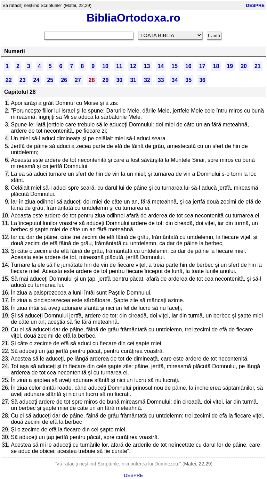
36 (202, 80)
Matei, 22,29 (197, 463)
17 (202, 66)
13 (147, 66)
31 (133, 80)
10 (105, 66)
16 (188, 66)
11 (119, 66)
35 (188, 80)
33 (161, 80)
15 (174, 66)
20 (244, 66)
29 (106, 80)
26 (64, 80)
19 (230, 66)
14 (160, 66)
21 (257, 66)
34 (175, 80)
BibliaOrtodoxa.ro (133, 17)
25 (50, 80)
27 (78, 80)
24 (36, 80)
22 (9, 80)
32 (147, 80)
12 (133, 66)
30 (119, 80)
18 (216, 66)
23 (22, 80)
